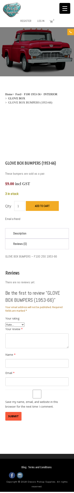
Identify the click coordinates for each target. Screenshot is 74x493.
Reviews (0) (20, 244)
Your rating (12, 318)
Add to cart (42, 206)
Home (8, 94)
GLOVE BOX (16, 98)
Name (10, 354)
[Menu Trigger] (64, 8)
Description (19, 233)
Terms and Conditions (40, 467)
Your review (14, 329)
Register (25, 21)
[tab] (37, 233)
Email (10, 373)
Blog (23, 467)
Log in (40, 21)
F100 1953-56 (32, 94)
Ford (18, 94)
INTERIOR (50, 94)
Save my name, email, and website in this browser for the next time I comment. (31, 404)
